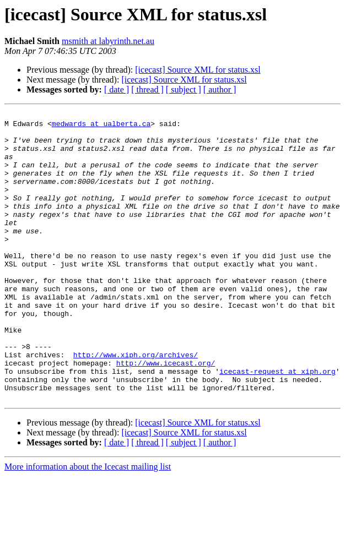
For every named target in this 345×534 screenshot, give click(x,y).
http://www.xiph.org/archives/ (135, 404)
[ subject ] (183, 89)
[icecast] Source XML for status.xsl (197, 69)
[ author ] (219, 89)
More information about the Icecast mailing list (87, 524)
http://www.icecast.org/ (165, 414)
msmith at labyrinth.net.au (108, 41)
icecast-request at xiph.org (277, 424)
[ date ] (116, 89)
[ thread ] (147, 89)
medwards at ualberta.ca (101, 127)
